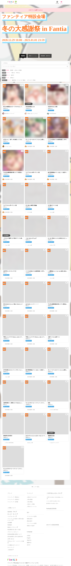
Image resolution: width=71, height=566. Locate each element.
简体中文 (29, 540)
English (28, 538)
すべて (8, 72)
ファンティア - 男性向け (13, 497)
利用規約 (10, 525)
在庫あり (12, 77)
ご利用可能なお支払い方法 (54, 493)
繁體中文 (29, 542)
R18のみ (18, 72)
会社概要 (10, 522)
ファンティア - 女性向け (13, 499)
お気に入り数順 (18, 70)
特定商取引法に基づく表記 (14, 529)
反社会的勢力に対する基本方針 (15, 536)
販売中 (12, 75)
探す (28, 512)
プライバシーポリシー (13, 531)
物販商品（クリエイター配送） (19, 80)
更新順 (7, 70)
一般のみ (13, 72)
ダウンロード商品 (31, 80)
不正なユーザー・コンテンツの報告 (16, 542)
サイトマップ (11, 547)
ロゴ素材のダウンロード (14, 545)
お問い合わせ (11, 538)
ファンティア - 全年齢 (13, 501)
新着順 (11, 70)
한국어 (28, 545)
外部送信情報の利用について (15, 534)
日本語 (28, 535)
